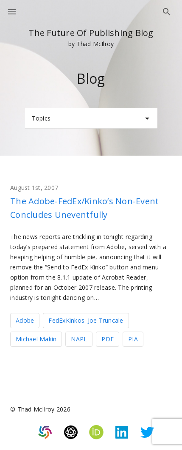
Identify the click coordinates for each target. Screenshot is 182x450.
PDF (107, 339)
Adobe (25, 320)
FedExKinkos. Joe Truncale (85, 320)
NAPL (79, 339)
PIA (133, 339)
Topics (92, 118)
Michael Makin (36, 339)
